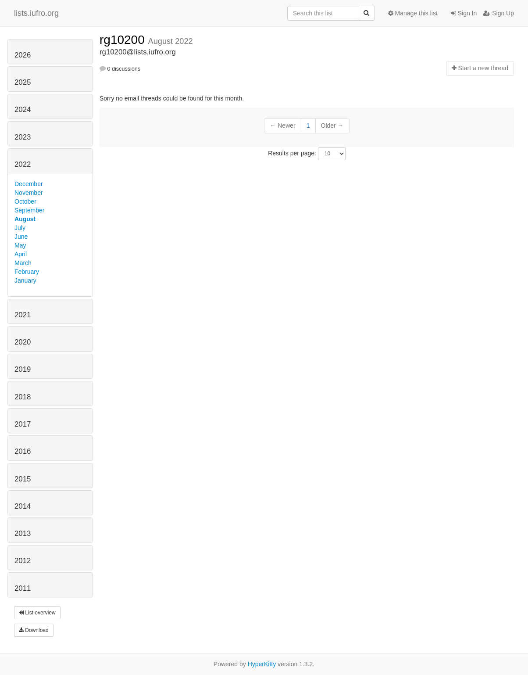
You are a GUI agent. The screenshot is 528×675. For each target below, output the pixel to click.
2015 (22, 479)
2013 (22, 533)
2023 (22, 137)
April (20, 254)
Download (34, 630)
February (26, 271)
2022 (22, 164)
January (25, 280)
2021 (22, 315)
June (21, 236)
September (29, 210)
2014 (22, 506)
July (19, 227)
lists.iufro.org (36, 13)
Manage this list (413, 13)
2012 (22, 561)
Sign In (464, 13)
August (25, 219)
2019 (22, 369)
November (28, 192)
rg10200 (124, 40)
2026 (22, 55)
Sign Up (498, 13)
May (20, 245)
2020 (22, 342)
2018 (22, 397)
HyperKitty (262, 664)
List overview (37, 613)
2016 (22, 451)
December (28, 183)
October (25, 201)
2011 (22, 588)
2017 (22, 424)
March (23, 262)
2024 (22, 109)
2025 (22, 82)
